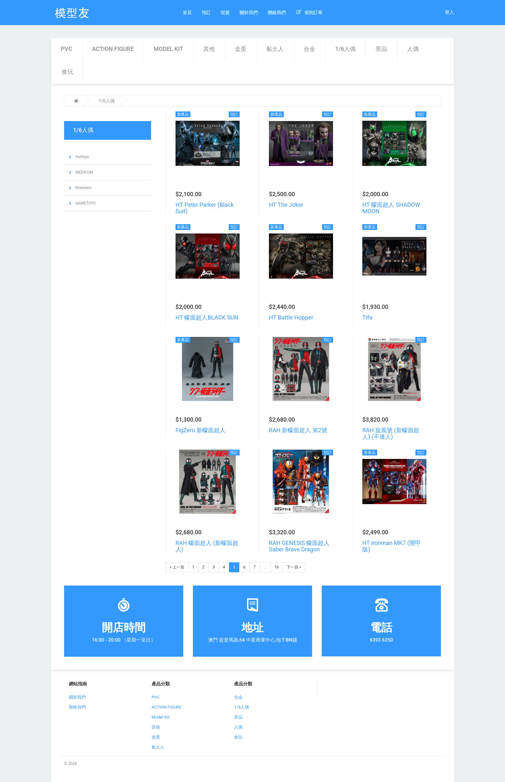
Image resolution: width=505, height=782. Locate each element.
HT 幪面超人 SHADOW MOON (391, 208)
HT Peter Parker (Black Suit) (205, 208)
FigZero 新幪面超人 (200, 430)
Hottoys (81, 157)
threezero (82, 188)
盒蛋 (240, 48)
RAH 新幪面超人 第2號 (298, 430)
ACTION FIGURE (113, 48)
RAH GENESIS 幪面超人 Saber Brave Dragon (299, 546)
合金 (309, 48)
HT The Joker (286, 204)
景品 (381, 48)
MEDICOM (83, 172)
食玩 (67, 71)
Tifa (367, 317)
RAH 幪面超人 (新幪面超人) (207, 546)
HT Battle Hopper (291, 317)
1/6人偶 (345, 48)
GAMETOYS (85, 203)
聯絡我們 (77, 707)
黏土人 (275, 48)
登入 (449, 12)
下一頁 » (294, 567)
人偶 (413, 48)
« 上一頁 (177, 567)
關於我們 (77, 697)
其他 (209, 48)
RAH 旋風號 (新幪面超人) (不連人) (390, 433)
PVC (66, 48)
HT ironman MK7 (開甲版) (391, 546)
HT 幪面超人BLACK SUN (207, 317)
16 (276, 567)
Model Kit (168, 48)
